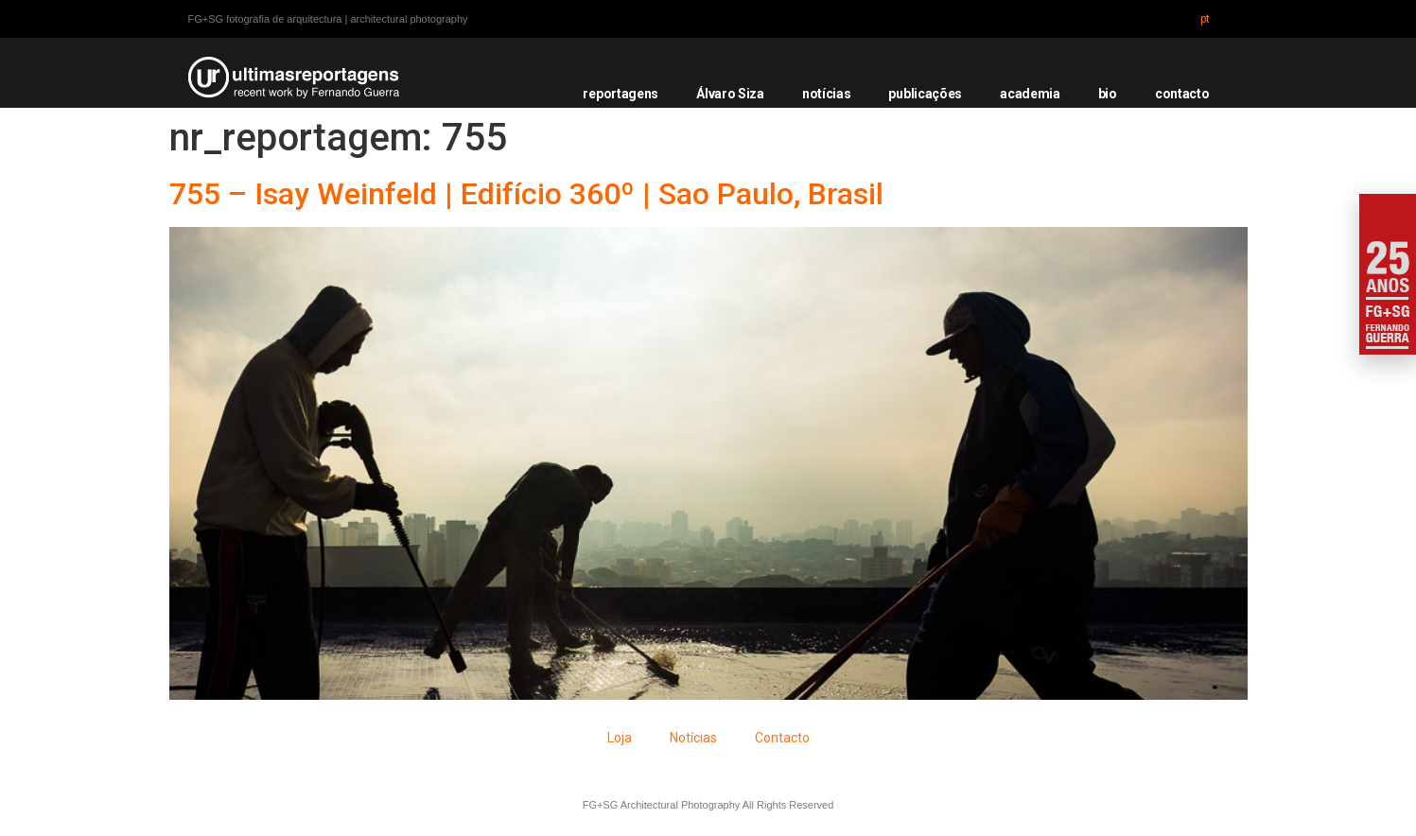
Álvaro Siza (730, 93)
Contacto (782, 737)
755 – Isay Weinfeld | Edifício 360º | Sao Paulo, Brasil (526, 194)
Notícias (693, 737)
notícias (826, 93)
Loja (619, 737)
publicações (925, 93)
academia (1030, 93)
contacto (1182, 93)
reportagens (620, 93)
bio (1107, 93)
